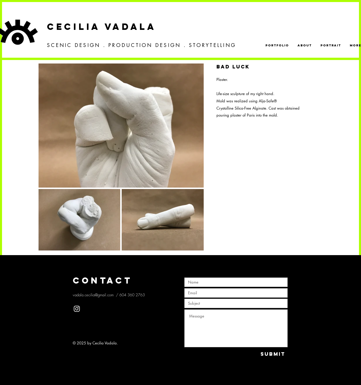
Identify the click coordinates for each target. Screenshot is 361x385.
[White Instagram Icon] (77, 309)
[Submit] (273, 354)
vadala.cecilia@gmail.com (93, 294)
